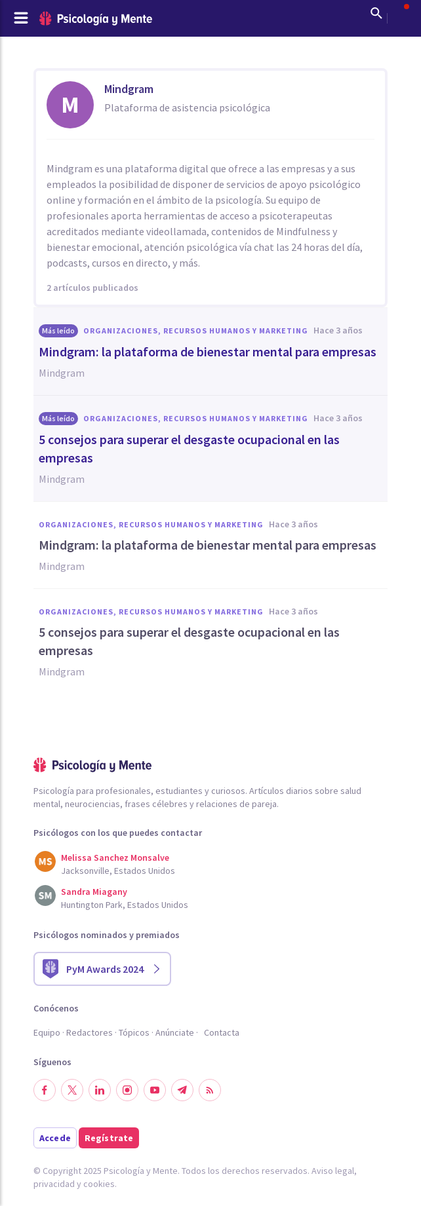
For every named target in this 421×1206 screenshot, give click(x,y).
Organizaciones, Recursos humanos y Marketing (195, 330)
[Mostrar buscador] (376, 13)
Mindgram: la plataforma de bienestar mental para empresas (207, 351)
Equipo (46, 1032)
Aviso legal (332, 1171)
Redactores (89, 1032)
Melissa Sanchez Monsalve (115, 857)
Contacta (221, 1032)
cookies (99, 1184)
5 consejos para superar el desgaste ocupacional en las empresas (189, 448)
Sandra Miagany (94, 891)
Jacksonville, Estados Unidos (118, 870)
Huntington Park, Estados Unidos (124, 905)
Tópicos (134, 1032)
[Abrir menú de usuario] (400, 13)
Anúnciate (174, 1032)
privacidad (54, 1184)
